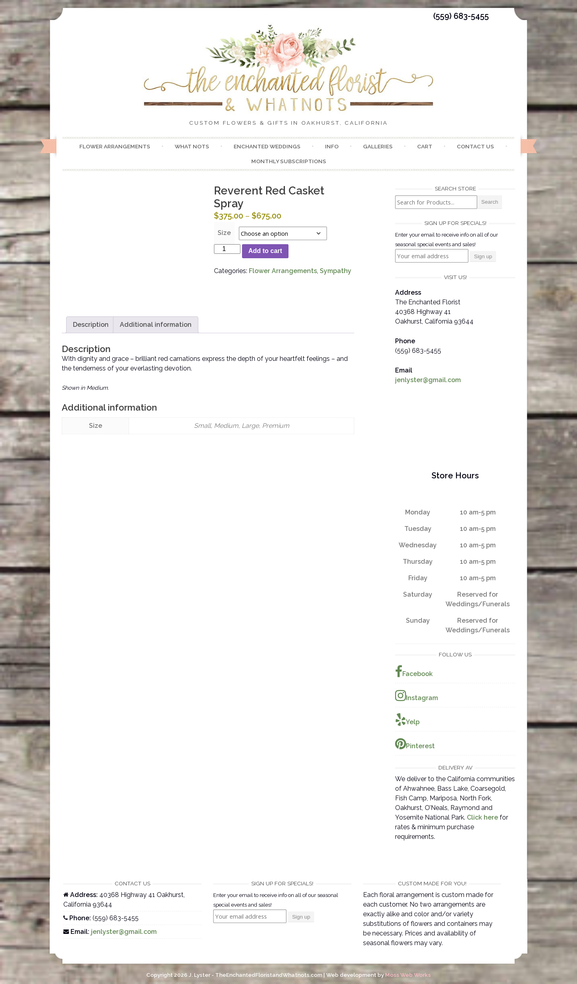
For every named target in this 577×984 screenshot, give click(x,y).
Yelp (407, 719)
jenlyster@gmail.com (428, 380)
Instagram (416, 695)
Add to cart (265, 250)
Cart (424, 146)
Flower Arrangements (114, 146)
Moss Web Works (408, 975)
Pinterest (415, 743)
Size (224, 233)
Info (332, 146)
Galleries (378, 146)
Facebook (414, 671)
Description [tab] (91, 324)
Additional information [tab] (156, 324)
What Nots (192, 146)
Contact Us (475, 146)
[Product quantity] (227, 249)
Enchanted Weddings (267, 146)
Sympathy (335, 271)
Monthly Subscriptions (288, 161)
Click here (482, 817)
